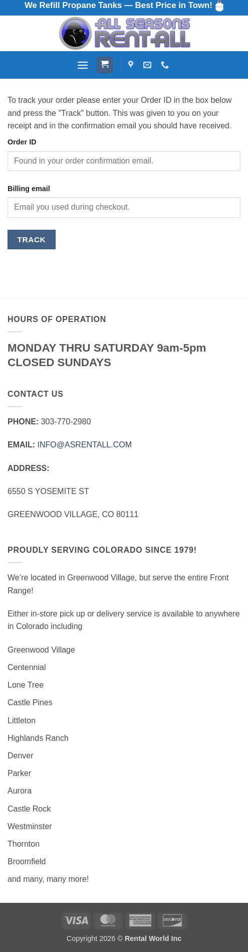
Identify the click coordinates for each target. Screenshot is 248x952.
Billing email (29, 189)
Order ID (22, 142)
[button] (83, 65)
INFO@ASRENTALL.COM (85, 444)
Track (32, 239)
